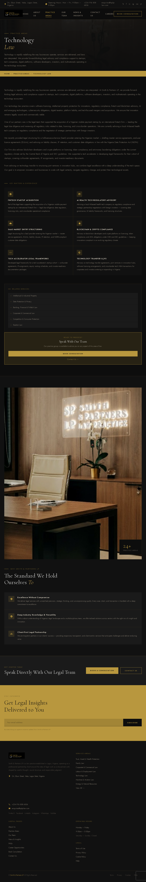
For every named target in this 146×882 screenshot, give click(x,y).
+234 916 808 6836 (90, 4)
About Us (12, 827)
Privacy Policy (81, 852)
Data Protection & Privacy (20, 301)
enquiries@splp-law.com (108, 4)
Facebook (19, 813)
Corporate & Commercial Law (22, 313)
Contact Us (131, 670)
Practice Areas (14, 831)
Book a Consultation (102, 670)
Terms (112, 875)
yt (141, 4)
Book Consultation (127, 14)
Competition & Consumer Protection (24, 319)
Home (26, 14)
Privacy (119, 875)
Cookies (128, 875)
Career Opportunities (16, 847)
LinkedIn (28, 813)
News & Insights (15, 839)
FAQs (10, 843)
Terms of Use (80, 848)
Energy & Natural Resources (86, 784)
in (129, 4)
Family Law (80, 763)
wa (137, 4)
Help (77, 860)
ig (133, 4)
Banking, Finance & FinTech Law (23, 307)
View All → (80, 788)
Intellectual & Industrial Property (23, 295)
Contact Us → (73, 359)
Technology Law (82, 775)
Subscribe (132, 723)
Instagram (35, 813)
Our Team (12, 835)
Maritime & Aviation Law (85, 779)
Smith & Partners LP (16, 875)
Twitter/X (12, 813)
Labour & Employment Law (86, 771)
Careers (109, 14)
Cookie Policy (81, 856)
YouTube (53, 813)
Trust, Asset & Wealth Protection (87, 759)
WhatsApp (45, 813)
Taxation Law (16, 325)
